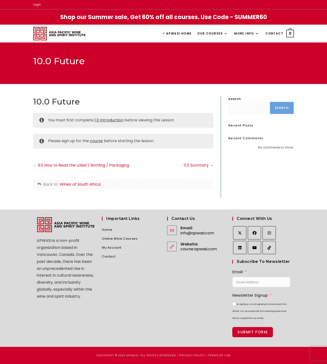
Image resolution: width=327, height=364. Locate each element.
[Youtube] (254, 247)
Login (37, 4)
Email (237, 272)
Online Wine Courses (119, 238)
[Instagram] (269, 232)
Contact (108, 256)
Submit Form (252, 332)
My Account (111, 247)
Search (234, 99)
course (96, 141)
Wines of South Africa (80, 184)
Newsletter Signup (250, 295)
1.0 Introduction (109, 120)
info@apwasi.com (197, 233)
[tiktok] (269, 247)
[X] (239, 232)
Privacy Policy (192, 355)
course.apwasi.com (198, 249)
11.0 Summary (198, 165)
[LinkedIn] (239, 247)
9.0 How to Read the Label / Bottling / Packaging (81, 165)
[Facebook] (254, 232)
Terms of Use (219, 355)
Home (107, 229)
